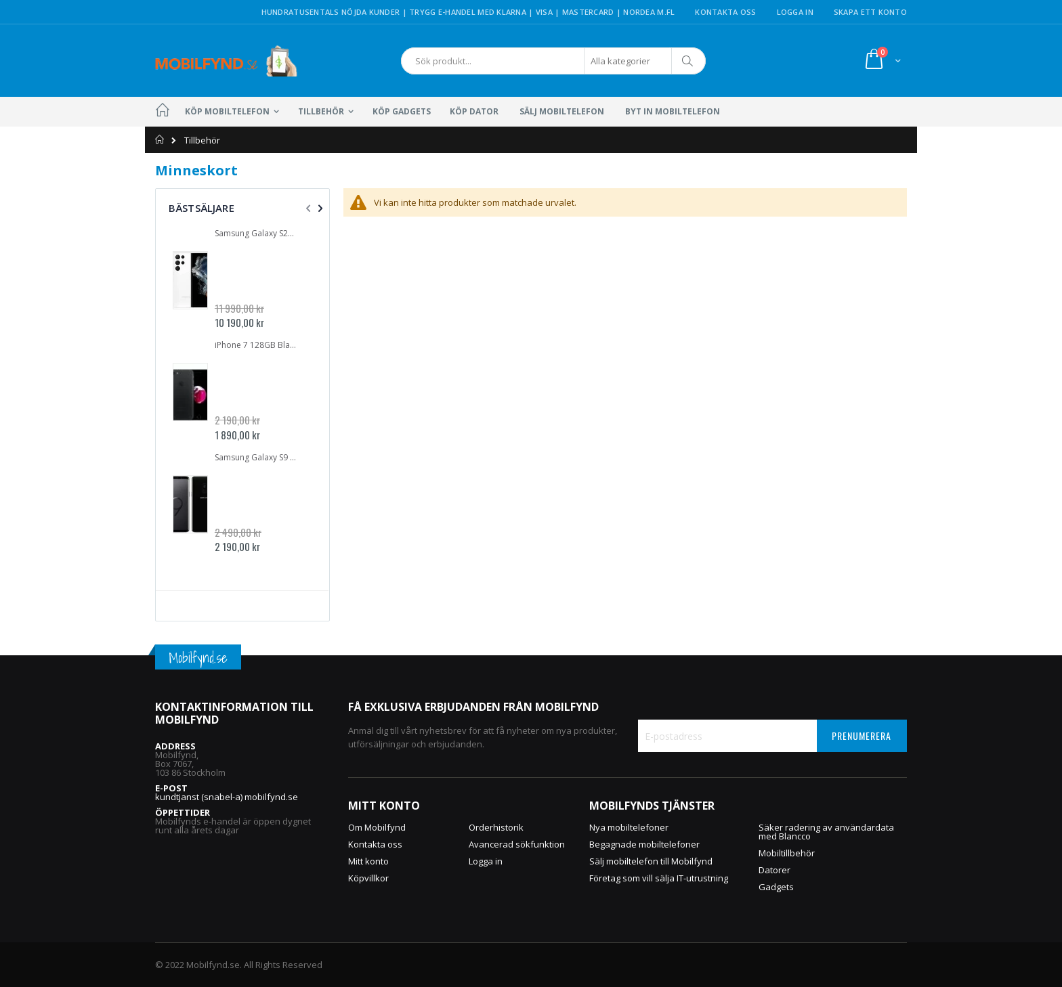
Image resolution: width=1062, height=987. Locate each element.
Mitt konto (368, 861)
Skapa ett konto (870, 12)
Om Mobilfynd (377, 827)
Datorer (774, 870)
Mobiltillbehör (787, 853)
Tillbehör (202, 140)
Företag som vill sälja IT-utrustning (658, 878)
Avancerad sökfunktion (517, 844)
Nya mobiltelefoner (628, 827)
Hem (160, 139)
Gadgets (776, 887)
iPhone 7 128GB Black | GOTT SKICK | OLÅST (257, 345)
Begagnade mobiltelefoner (644, 844)
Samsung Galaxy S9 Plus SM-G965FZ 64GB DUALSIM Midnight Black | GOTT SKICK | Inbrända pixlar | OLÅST (257, 457)
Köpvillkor (368, 878)
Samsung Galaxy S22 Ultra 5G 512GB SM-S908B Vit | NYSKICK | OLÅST (257, 233)
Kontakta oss (725, 12)
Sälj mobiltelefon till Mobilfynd (651, 861)
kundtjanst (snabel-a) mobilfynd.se (226, 797)
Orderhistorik (496, 827)
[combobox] (553, 60)
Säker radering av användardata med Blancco (826, 831)
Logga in (795, 12)
